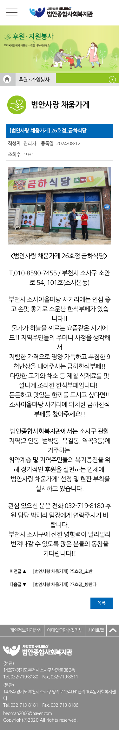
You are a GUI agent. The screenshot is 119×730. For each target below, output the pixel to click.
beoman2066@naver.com (27, 713)
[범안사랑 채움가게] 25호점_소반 (62, 571)
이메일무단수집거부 (65, 630)
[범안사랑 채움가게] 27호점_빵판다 (64, 584)
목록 (102, 603)
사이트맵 (96, 630)
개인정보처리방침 (26, 630)
